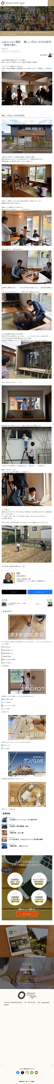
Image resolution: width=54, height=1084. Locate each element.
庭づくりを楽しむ (7, 662)
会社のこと (5, 711)
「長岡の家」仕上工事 (16, 833)
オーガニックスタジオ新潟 (8, 32)
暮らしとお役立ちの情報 (9, 659)
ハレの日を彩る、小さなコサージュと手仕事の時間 (26, 839)
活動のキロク (5, 51)
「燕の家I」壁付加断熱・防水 (19, 826)
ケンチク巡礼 (6, 748)
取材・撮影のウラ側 (15, 51)
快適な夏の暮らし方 (8, 653)
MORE (27, 949)
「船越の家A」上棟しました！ (19, 846)
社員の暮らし (6, 665)
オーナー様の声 (7, 702)
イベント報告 (6, 708)
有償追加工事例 (7, 656)
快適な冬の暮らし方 (8, 650)
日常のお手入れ (7, 647)
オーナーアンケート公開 (9, 705)
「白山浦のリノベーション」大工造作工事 (23, 819)
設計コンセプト (7, 745)
